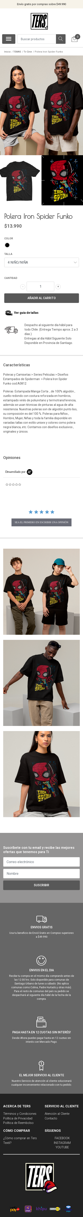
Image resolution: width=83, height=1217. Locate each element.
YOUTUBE (62, 1145)
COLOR (8, 236)
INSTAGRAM (62, 1140)
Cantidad (10, 275)
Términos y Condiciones (19, 1111)
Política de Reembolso (18, 1120)
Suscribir (41, 883)
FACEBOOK (62, 1136)
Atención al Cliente (57, 1111)
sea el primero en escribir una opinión (41, 519)
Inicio (7, 51)
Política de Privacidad (17, 1116)
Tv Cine (28, 51)
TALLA (8, 251)
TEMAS (17, 51)
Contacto (51, 1116)
